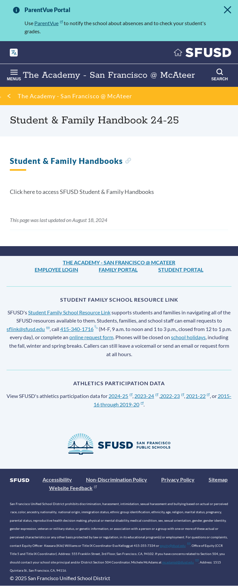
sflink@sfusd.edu (28, 329)
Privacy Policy (178, 479)
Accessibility (57, 479)
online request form (91, 337)
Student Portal (180, 269)
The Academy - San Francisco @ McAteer (75, 96)
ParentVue (48, 23)
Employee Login (56, 269)
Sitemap (218, 479)
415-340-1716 (79, 329)
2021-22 (198, 396)
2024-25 (120, 396)
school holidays (188, 337)
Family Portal (118, 269)
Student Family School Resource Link (69, 312)
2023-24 (146, 396)
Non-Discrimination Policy (116, 479)
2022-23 (172, 396)
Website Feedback (73, 488)
